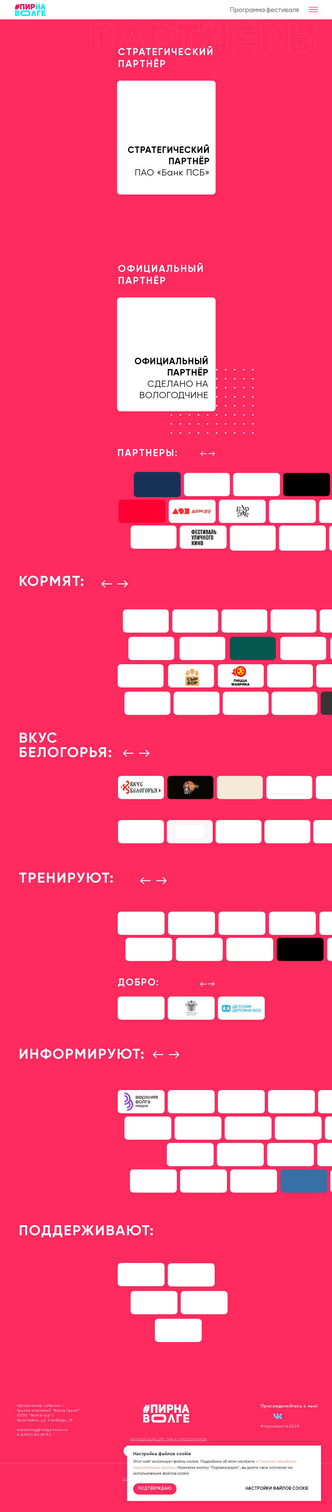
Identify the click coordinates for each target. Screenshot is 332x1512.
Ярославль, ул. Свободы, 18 (45, 1420)
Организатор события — (41, 1405)
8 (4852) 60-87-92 (34, 1435)
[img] (293, 511)
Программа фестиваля (264, 10)
